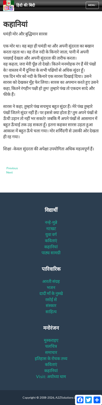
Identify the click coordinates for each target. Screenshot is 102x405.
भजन (51, 287)
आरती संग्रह (51, 281)
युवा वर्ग (51, 234)
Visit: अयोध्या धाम (51, 376)
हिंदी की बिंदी (19, 5)
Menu (93, 6)
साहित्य (51, 311)
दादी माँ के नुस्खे (51, 293)
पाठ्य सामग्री (51, 252)
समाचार (51, 352)
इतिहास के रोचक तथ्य (51, 358)
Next (9, 172)
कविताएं (51, 240)
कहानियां (51, 246)
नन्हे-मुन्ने (51, 222)
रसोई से (51, 299)
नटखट (51, 228)
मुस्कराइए (51, 340)
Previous (12, 168)
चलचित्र (51, 346)
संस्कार (51, 305)
